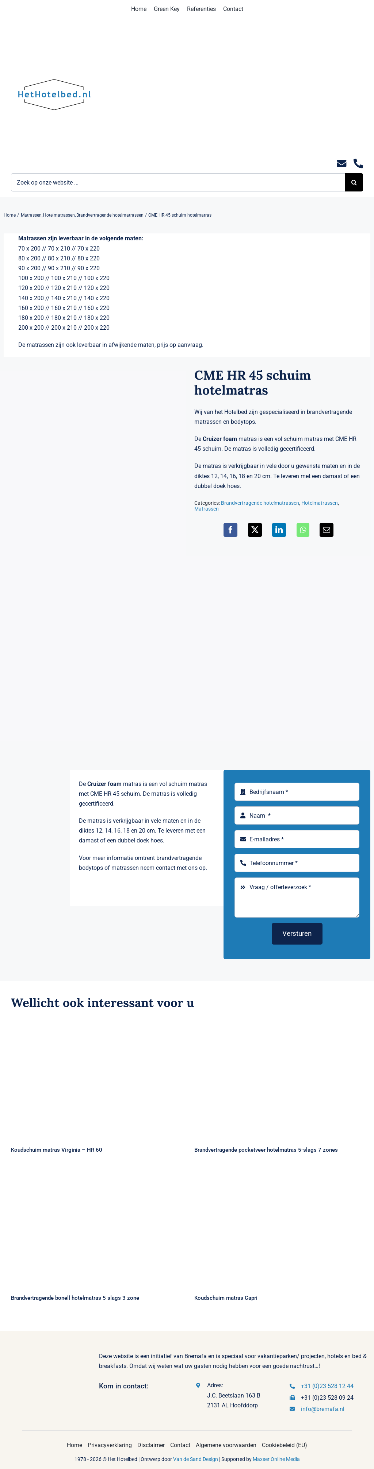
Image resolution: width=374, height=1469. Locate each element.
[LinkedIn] (279, 530)
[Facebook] (230, 530)
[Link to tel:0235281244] (358, 163)
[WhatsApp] (303, 530)
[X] (255, 530)
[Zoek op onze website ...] (178, 182)
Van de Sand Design (195, 1459)
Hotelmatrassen (319, 503)
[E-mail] (326, 530)
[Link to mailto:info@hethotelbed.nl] (341, 163)
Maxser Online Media (276, 1459)
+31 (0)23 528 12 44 (327, 1386)
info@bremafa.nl (322, 1409)
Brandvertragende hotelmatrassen (260, 503)
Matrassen (206, 509)
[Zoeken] (354, 182)
